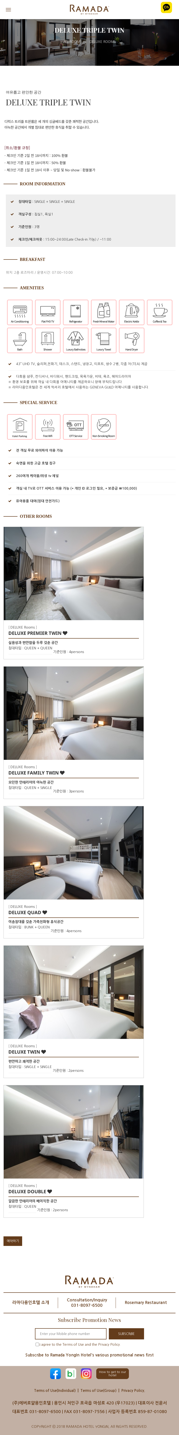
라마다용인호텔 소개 (30, 1302)
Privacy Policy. (133, 1390)
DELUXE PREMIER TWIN (37, 633)
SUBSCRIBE (126, 1333)
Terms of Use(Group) (98, 1390)
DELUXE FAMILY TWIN (36, 773)
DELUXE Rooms (103, 42)
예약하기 (13, 1241)
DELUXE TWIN (27, 1052)
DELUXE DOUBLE (30, 1191)
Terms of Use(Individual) (55, 1390)
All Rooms (72, 42)
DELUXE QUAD (27, 912)
